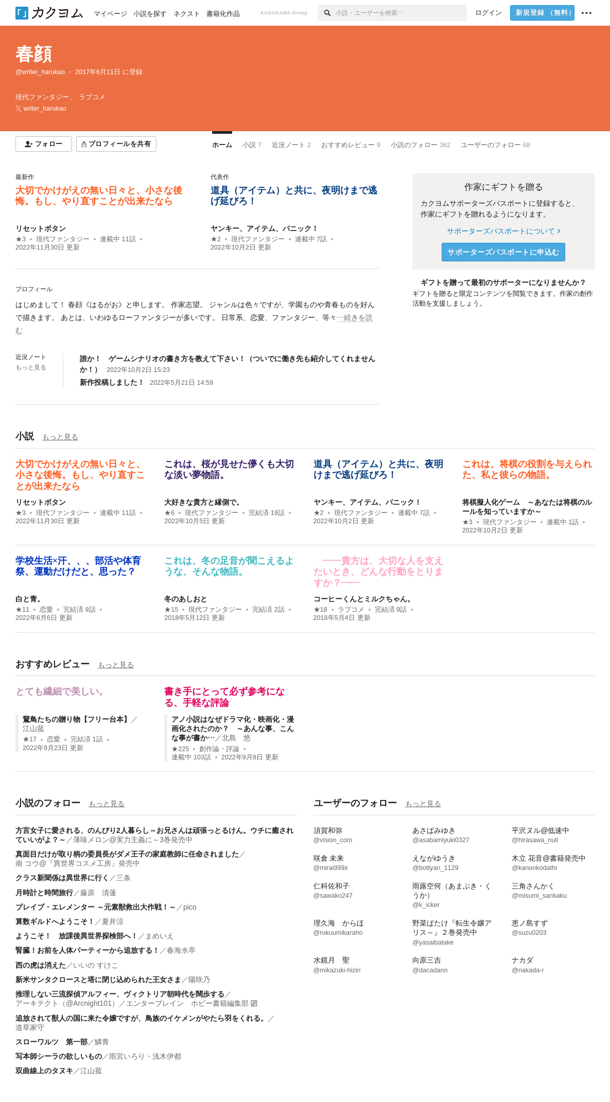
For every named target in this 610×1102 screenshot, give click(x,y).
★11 (22, 609)
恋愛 (46, 609)
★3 (20, 239)
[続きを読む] (197, 317)
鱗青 (102, 1042)
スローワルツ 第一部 (51, 1042)
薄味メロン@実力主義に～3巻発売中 (133, 840)
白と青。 (29, 599)
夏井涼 (113, 921)
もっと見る (30, 367)
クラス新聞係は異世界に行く (62, 878)
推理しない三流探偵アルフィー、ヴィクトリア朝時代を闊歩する (119, 994)
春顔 (33, 54)
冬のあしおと (185, 599)
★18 (320, 609)
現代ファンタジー (63, 239)
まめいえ (159, 936)
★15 (171, 609)
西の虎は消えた (40, 965)
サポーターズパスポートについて (503, 231)
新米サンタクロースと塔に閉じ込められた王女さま (98, 979)
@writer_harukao (40, 72)
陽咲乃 (199, 979)
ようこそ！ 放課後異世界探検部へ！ (76, 936)
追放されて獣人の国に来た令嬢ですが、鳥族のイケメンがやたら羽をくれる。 (141, 1018)
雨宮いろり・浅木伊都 (145, 1056)
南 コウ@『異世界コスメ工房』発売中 (77, 863)
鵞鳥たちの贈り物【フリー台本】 (77, 719)
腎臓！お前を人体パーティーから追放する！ (87, 950)
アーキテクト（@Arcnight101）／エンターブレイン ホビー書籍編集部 (132, 1003)
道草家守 (29, 1027)
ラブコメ (351, 609)
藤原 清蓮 (98, 892)
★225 (180, 749)
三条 (123, 878)
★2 (216, 239)
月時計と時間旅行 (44, 892)
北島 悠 (236, 738)
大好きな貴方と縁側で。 (203, 502)
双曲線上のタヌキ (44, 1071)
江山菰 (33, 728)
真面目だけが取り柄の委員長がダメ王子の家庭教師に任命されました (127, 854)
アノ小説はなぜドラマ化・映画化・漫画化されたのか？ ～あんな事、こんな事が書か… (232, 728)
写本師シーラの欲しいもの (58, 1056)
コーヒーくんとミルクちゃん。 (363, 599)
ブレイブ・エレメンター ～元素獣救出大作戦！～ (95, 907)
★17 (30, 739)
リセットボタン (40, 228)
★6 (169, 513)
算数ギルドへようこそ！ (55, 921)
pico (190, 907)
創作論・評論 (219, 749)
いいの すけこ (95, 965)
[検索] (327, 13)
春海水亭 (181, 950)
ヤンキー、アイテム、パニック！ (265, 228)
